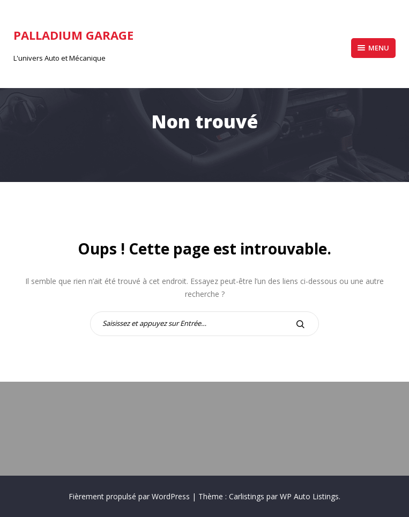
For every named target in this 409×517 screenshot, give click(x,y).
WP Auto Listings (309, 496)
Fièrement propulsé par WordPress (130, 496)
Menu (373, 48)
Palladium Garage (73, 35)
